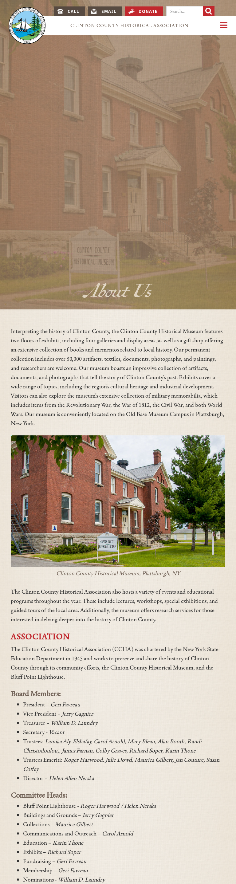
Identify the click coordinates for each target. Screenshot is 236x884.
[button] (223, 25)
